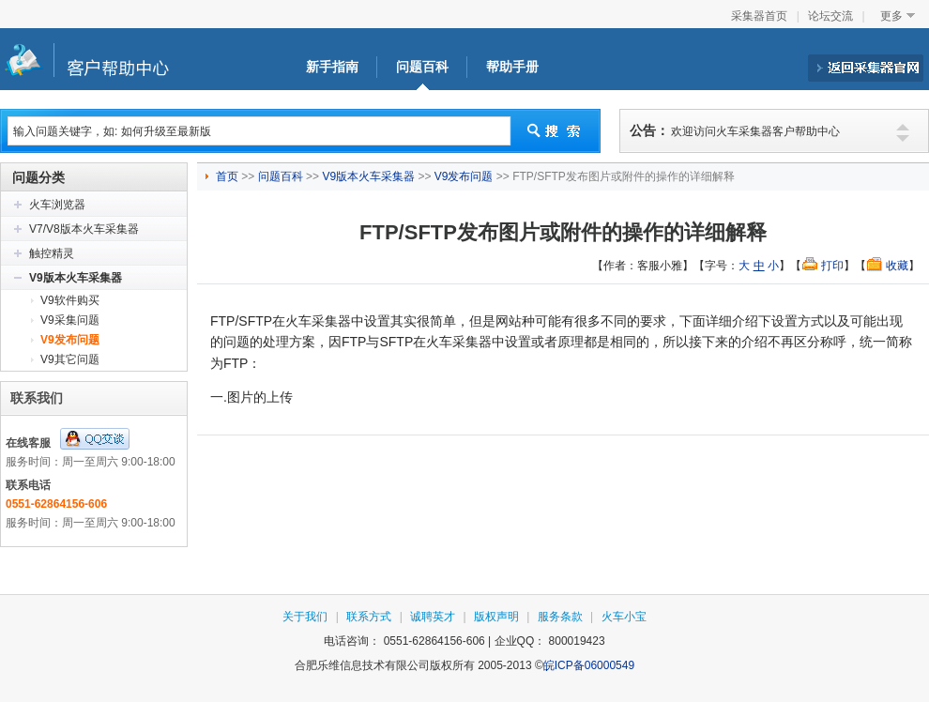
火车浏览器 (57, 204)
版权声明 (496, 616)
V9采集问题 (69, 320)
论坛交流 (830, 16)
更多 (891, 16)
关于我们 (304, 616)
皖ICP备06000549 (588, 665)
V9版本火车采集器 (75, 277)
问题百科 (422, 67)
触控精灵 (51, 253)
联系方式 (368, 616)
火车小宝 (624, 616)
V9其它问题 (69, 359)
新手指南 (332, 67)
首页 (228, 176)
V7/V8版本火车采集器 (84, 229)
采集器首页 (759, 16)
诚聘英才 (432, 616)
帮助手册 (512, 67)
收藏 (897, 265)
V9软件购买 (69, 300)
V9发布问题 (69, 339)
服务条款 (560, 616)
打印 (832, 265)
